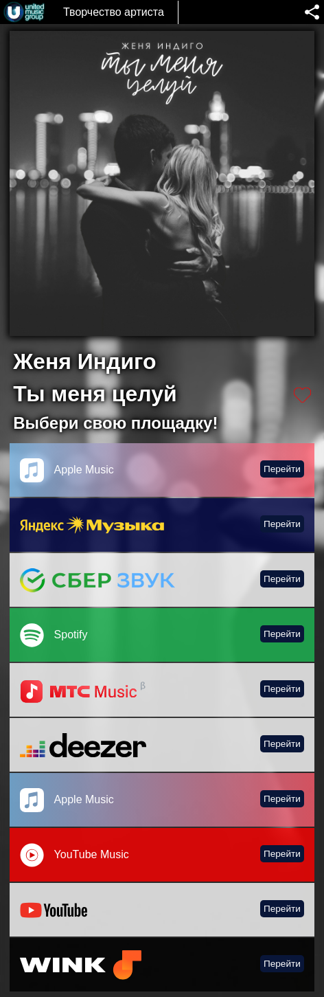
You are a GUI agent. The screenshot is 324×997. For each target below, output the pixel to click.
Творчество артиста (113, 12)
